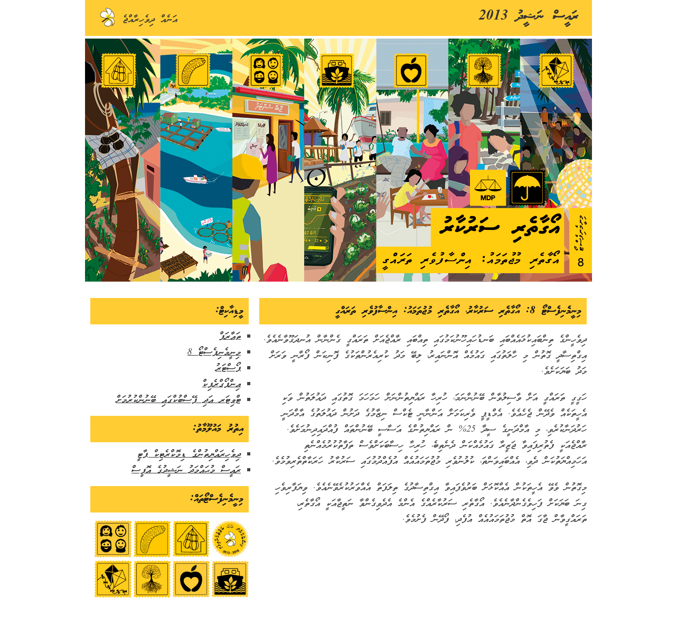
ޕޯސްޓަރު (228, 368)
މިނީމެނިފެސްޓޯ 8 (214, 353)
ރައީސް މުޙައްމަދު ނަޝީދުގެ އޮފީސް (186, 470)
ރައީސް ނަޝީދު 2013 (528, 16)
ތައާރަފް (230, 337)
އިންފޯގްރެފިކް (221, 384)
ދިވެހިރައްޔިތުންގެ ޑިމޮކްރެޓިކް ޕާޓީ (189, 455)
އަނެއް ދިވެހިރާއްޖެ (137, 20)
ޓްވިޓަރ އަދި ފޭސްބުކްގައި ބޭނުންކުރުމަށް (178, 400)
